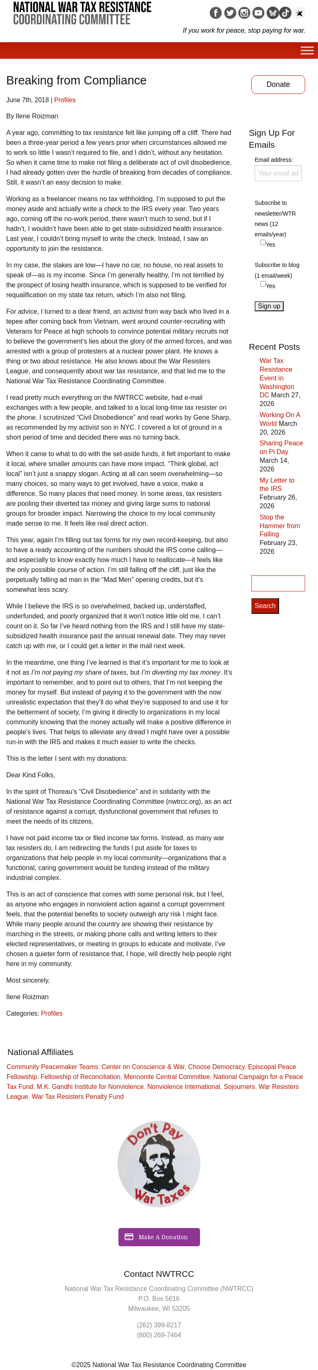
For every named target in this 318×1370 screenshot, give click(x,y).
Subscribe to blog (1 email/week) (277, 270)
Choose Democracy (216, 1066)
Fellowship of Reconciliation (80, 1076)
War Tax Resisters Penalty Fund (78, 1096)
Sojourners (239, 1086)
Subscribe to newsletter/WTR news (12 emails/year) (275, 218)
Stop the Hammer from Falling (280, 526)
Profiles (65, 99)
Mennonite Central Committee (167, 1076)
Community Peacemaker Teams (52, 1066)
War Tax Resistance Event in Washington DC (277, 378)
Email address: (278, 168)
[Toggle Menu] (307, 50)
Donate (278, 84)
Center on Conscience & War (143, 1066)
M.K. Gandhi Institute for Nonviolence (90, 1086)
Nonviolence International (183, 1086)
